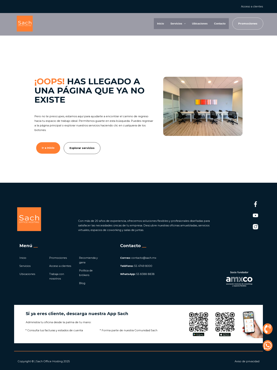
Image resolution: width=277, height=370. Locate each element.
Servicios (25, 266)
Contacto (218, 23)
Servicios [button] (172, 23)
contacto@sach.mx (139, 257)
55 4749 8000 (136, 266)
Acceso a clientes (251, 6)
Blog (82, 283)
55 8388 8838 (137, 274)
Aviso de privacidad (246, 361)
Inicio (153, 23)
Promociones (58, 257)
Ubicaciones (196, 23)
